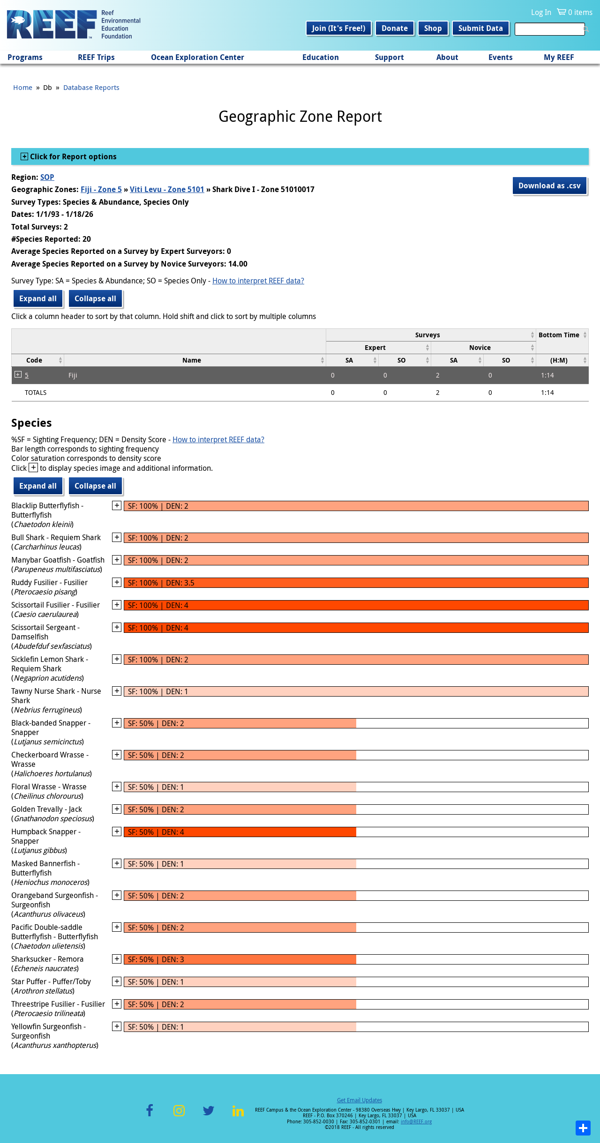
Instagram (179, 1116)
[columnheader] (431, 334)
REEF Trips (96, 57)
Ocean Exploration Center (197, 57)
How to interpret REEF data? (258, 280)
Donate (395, 28)
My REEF (559, 57)
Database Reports (91, 87)
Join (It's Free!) (338, 28)
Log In (541, 12)
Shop (433, 28)
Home (22, 87)
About (447, 57)
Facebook (149, 1116)
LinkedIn (238, 1116)
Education (320, 57)
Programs (25, 57)
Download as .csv (549, 185)
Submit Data (480, 28)
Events (500, 57)
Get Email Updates (359, 1100)
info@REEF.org (416, 1122)
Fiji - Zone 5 (101, 189)
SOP (47, 177)
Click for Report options (72, 156)
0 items (580, 12)
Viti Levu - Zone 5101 (167, 189)
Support (389, 57)
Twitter (208, 1116)
